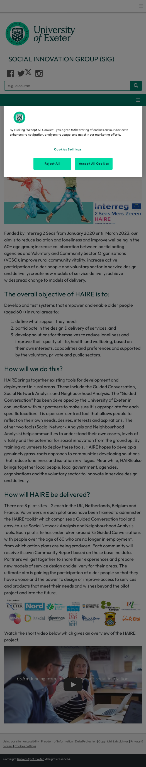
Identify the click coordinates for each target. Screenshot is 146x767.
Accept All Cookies (94, 164)
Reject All (52, 164)
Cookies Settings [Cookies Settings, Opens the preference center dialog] (67, 149)
